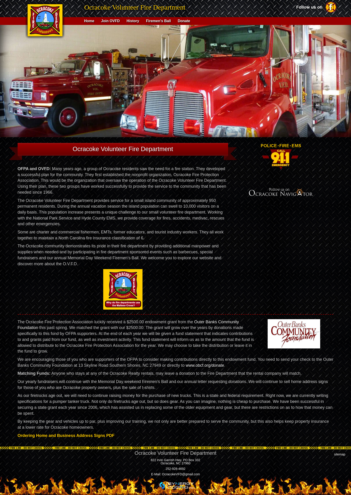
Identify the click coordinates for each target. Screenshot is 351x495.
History (133, 21)
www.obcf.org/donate (205, 365)
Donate (184, 21)
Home (89, 21)
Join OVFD (110, 21)
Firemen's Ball (158, 21)
